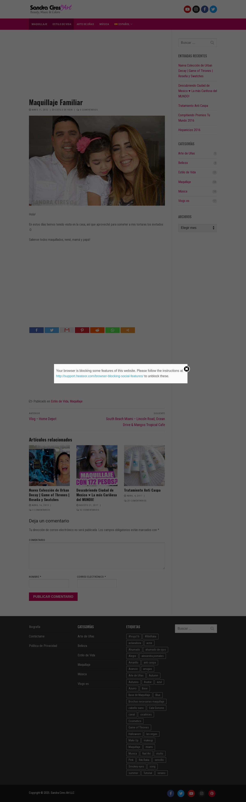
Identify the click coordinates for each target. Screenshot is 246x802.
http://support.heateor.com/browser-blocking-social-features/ (99, 376)
